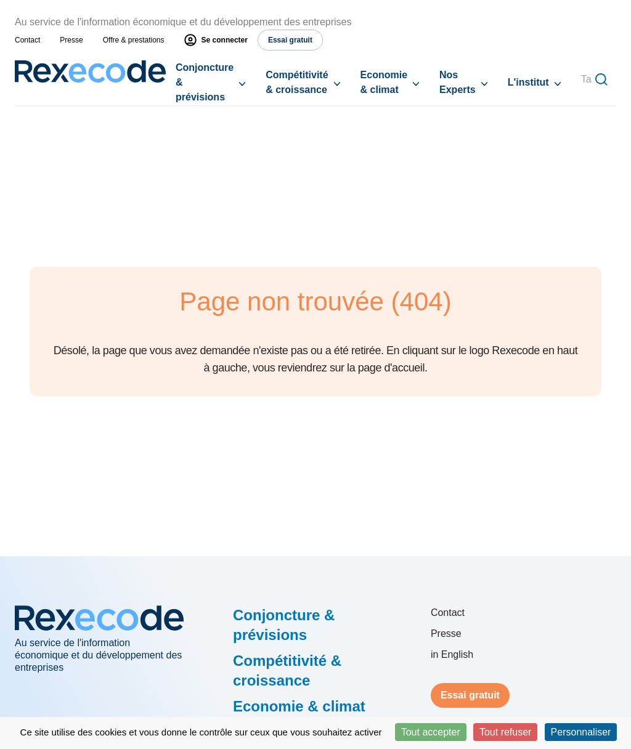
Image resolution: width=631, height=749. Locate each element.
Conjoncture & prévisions (205, 82)
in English (452, 654)
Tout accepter (430, 732)
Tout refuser (505, 732)
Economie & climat (383, 82)
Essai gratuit (470, 695)
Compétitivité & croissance (297, 82)
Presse (71, 40)
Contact (27, 40)
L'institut (528, 82)
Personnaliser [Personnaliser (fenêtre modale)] (581, 732)
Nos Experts (457, 82)
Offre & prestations (134, 40)
